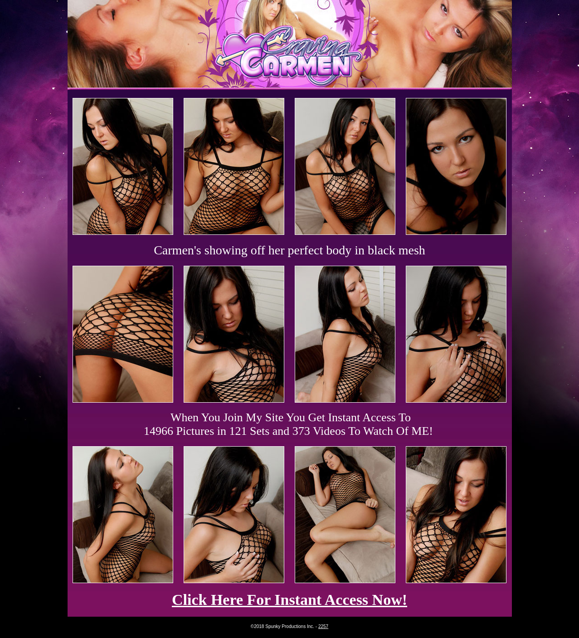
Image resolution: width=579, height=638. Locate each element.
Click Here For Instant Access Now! (289, 599)
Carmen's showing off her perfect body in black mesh (289, 250)
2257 (323, 626)
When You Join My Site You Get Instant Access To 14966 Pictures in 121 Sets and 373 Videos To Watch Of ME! (288, 424)
